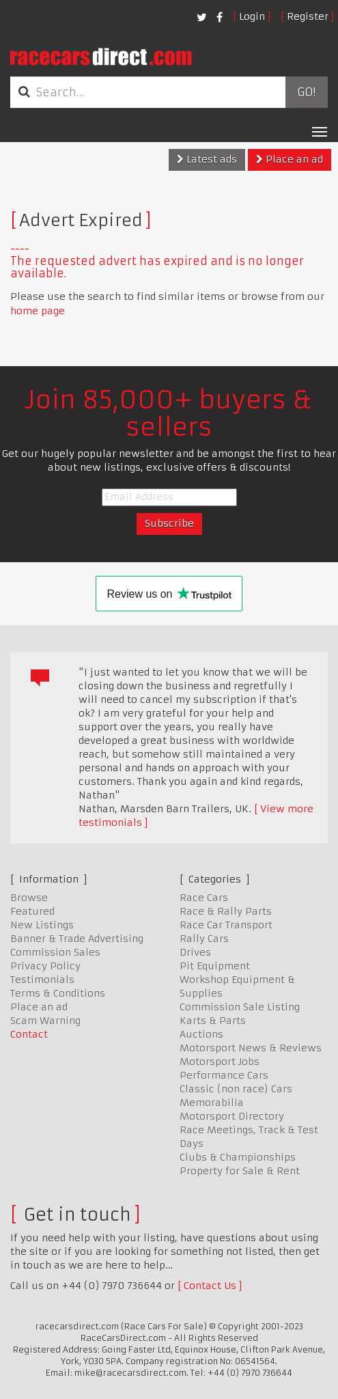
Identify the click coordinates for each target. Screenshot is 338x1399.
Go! (306, 92)
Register (307, 16)
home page (37, 311)
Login (252, 16)
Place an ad (289, 159)
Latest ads (207, 159)
